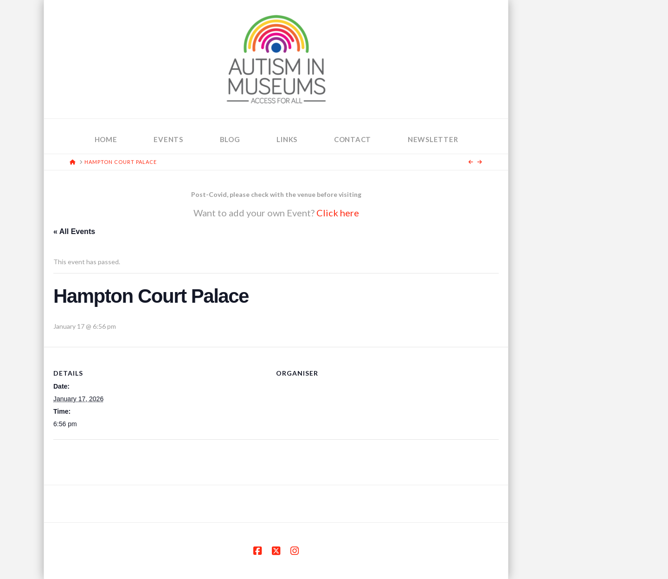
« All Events (74, 231)
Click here (337, 212)
